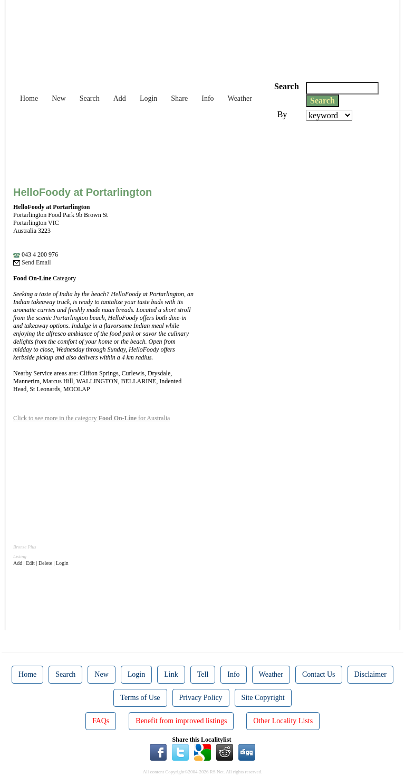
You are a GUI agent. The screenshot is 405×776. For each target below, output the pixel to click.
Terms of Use (140, 698)
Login (148, 98)
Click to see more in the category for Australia (91, 418)
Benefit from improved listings (181, 721)
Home (29, 98)
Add (119, 98)
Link (171, 674)
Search (90, 98)
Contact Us (318, 674)
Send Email (32, 262)
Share (179, 98)
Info (207, 98)
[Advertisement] (205, 150)
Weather (240, 98)
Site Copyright (263, 698)
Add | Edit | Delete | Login (41, 563)
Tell (203, 674)
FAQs (100, 721)
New (58, 98)
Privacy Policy (201, 698)
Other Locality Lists (283, 721)
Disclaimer (370, 674)
